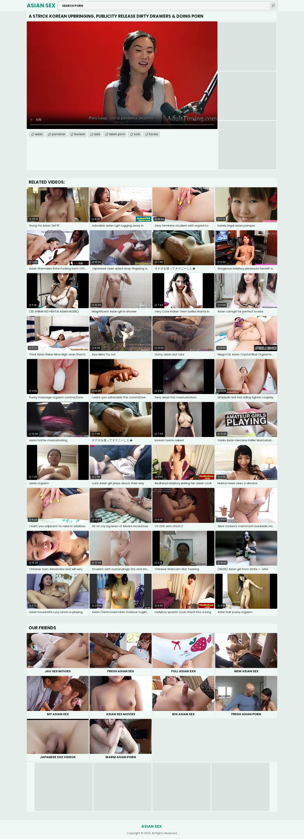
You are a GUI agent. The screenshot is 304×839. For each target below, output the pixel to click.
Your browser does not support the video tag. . (122, 75)
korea (153, 134)
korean (79, 134)
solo (137, 134)
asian (39, 134)
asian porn (117, 134)
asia (97, 134)
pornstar (58, 134)
